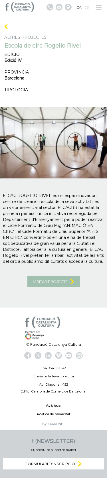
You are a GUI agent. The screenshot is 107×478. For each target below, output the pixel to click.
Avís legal (53, 405)
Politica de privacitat (53, 414)
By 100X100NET (53, 424)
